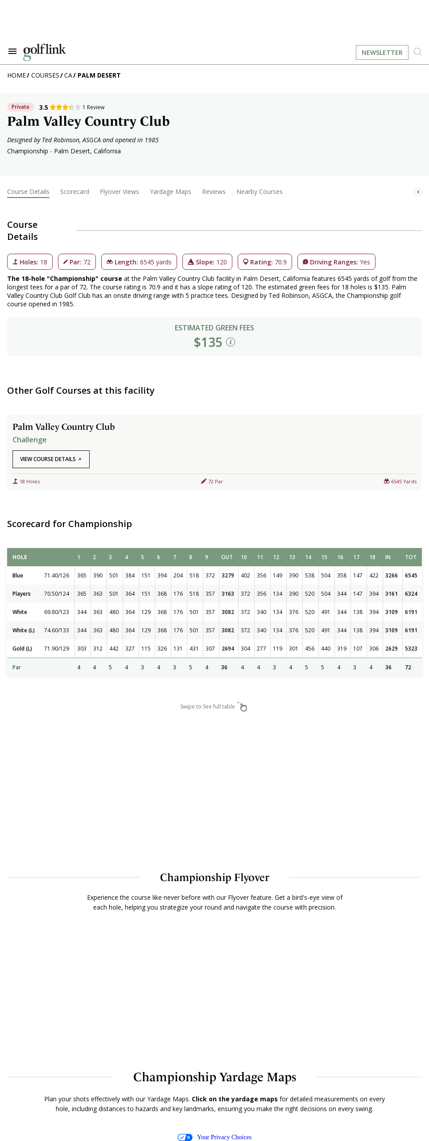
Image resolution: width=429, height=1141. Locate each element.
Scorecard (74, 191)
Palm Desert (99, 75)
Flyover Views (119, 191)
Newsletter (382, 52)
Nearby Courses (259, 191)
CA (68, 75)
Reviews (214, 191)
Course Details (28, 191)
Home (16, 75)
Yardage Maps (170, 191)
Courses (45, 75)
